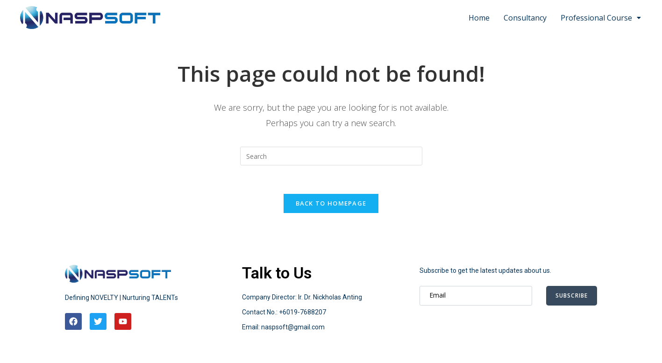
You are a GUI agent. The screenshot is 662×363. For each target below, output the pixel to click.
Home (479, 18)
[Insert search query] (331, 156)
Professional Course (601, 18)
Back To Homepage (331, 203)
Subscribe (571, 295)
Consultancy (525, 18)
